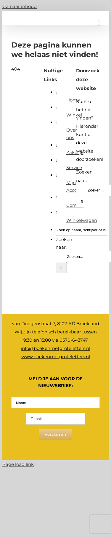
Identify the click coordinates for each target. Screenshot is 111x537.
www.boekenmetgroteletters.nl (55, 356)
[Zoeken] (61, 267)
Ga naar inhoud (19, 6)
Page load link (18, 464)
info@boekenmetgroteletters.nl (55, 348)
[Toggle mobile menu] (98, 22)
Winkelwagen (81, 220)
